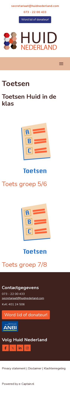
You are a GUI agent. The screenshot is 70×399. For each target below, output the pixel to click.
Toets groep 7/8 (24, 264)
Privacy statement (14, 368)
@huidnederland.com (35, 6)
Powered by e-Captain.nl (18, 384)
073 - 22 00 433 (35, 12)
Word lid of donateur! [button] (35, 20)
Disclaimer (35, 368)
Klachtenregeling (55, 368)
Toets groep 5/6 (24, 184)
